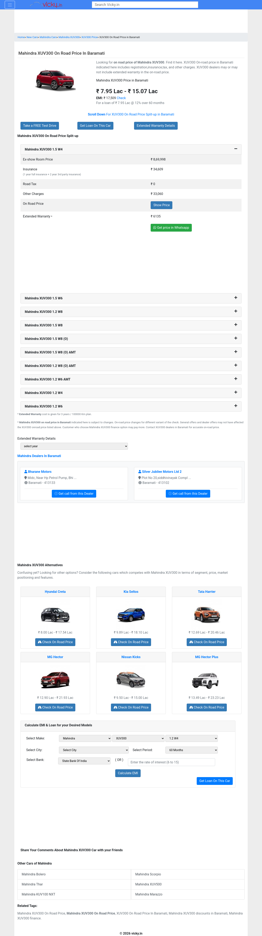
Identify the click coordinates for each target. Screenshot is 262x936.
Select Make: (35, 738)
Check (121, 98)
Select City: (34, 750)
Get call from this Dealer (74, 494)
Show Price (161, 205)
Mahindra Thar (32, 884)
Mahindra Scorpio (148, 874)
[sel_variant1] (191, 738)
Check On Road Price (55, 642)
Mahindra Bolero (34, 874)
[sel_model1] (138, 738)
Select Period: (143, 750)
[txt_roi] (171, 762)
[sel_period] (191, 750)
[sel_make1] (85, 738)
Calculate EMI (128, 773)
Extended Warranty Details (156, 126)
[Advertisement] (131, 263)
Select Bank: (35, 760)
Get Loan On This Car (95, 126)
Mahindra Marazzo (148, 894)
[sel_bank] (84, 760)
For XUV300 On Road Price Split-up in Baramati (131, 114)
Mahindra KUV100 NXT (38, 894)
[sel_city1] (94, 750)
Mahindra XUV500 (148, 884)
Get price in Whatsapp (171, 228)
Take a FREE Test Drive (39, 126)
